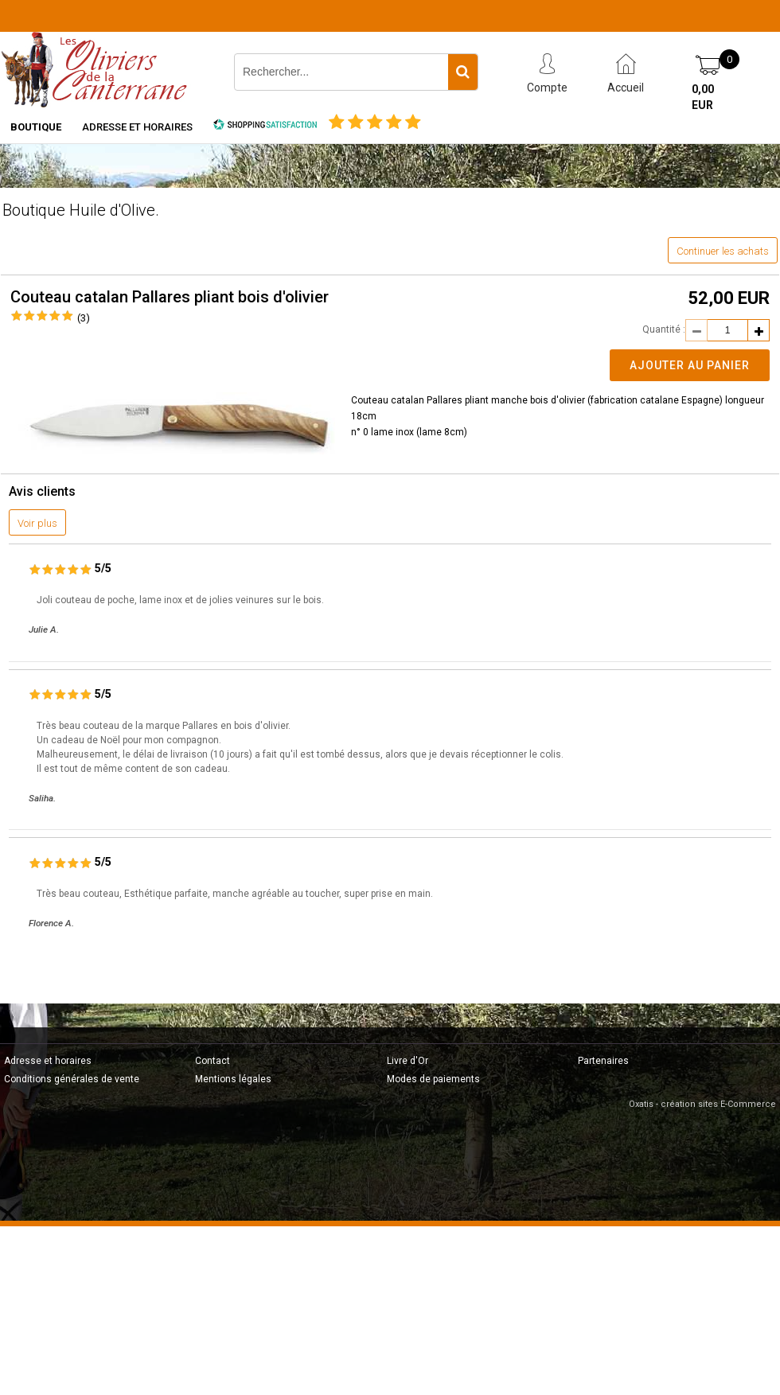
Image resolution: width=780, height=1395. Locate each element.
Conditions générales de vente (71, 1079)
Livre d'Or (407, 1060)
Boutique (35, 127)
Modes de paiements (433, 1079)
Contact (212, 1060)
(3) (83, 318)
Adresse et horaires (137, 127)
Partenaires (603, 1060)
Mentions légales (233, 1079)
